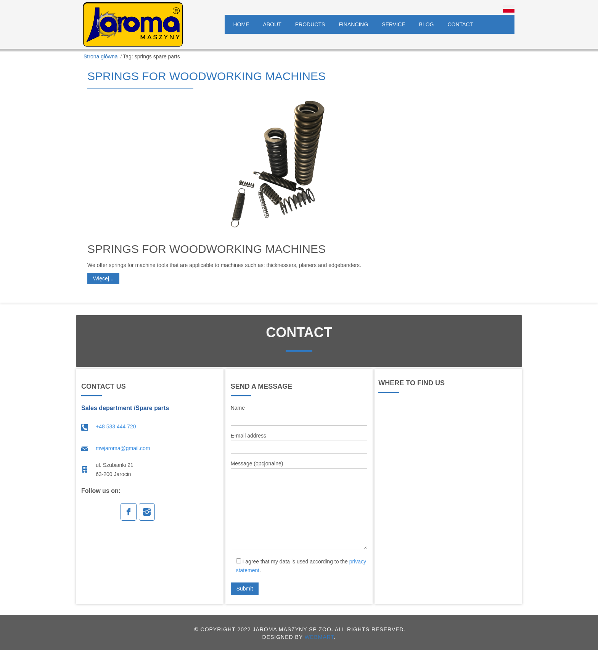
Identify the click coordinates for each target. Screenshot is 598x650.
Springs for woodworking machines (206, 76)
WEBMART (319, 637)
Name (299, 415)
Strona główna (101, 56)
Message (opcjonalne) (299, 505)
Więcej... (103, 278)
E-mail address (299, 443)
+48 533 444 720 (116, 426)
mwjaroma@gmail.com (123, 448)
